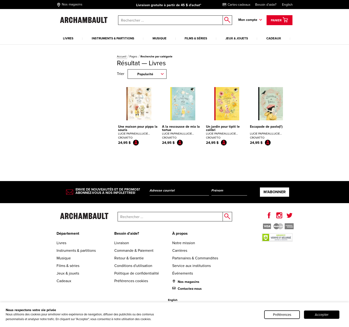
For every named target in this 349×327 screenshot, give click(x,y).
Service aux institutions (191, 265)
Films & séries (196, 38)
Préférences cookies (131, 281)
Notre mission (183, 243)
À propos (180, 233)
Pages (133, 56)
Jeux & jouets (236, 38)
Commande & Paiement (133, 250)
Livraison (121, 243)
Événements (182, 273)
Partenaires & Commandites (195, 258)
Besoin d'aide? (265, 4)
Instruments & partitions (113, 38)
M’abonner (274, 192)
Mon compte (247, 19)
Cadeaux (273, 38)
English (287, 4)
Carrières (179, 250)
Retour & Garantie (129, 258)
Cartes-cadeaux (236, 4)
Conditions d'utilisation (133, 265)
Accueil (122, 56)
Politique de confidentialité (136, 273)
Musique (160, 38)
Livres (68, 38)
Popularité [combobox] (145, 74)
